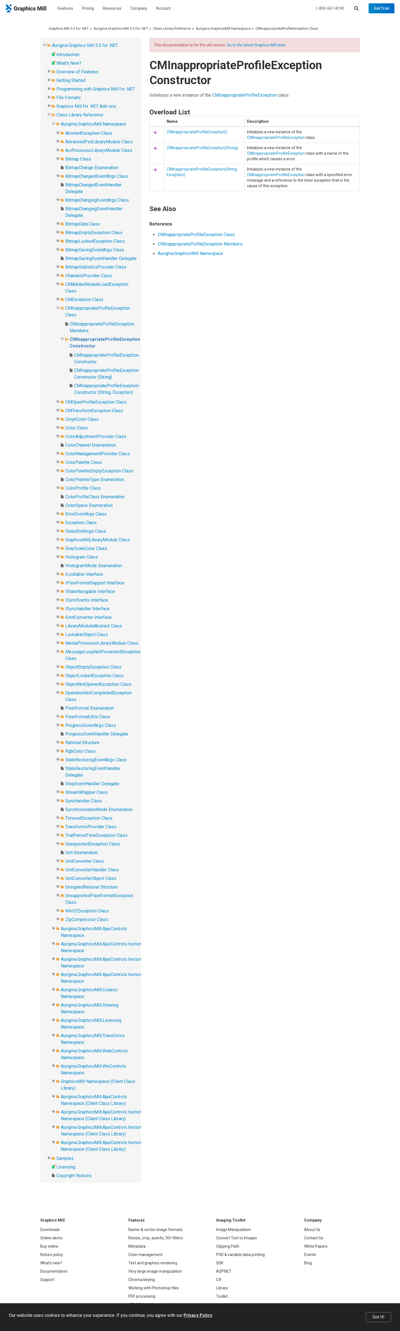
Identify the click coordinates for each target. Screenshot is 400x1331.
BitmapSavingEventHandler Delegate (101, 258)
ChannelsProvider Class (88, 275)
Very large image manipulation (155, 1271)
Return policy (51, 1254)
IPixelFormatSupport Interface (94, 583)
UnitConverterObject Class (90, 878)
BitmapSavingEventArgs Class (94, 249)
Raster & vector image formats (155, 1229)
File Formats (68, 97)
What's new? (51, 1263)
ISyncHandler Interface (87, 608)
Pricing (88, 8)
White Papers (316, 1246)
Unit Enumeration (81, 852)
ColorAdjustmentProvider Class (95, 436)
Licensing (65, 1167)
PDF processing (141, 1296)
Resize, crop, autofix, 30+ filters (155, 1238)
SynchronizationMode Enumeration (98, 809)
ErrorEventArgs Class (86, 514)
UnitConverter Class (84, 861)
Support (47, 1279)
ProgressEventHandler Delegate (96, 734)
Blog (308, 1263)
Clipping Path (227, 1246)
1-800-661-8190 (330, 8)
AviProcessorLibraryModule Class (98, 150)
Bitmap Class (78, 159)
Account (163, 8)
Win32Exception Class (87, 911)
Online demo (51, 1238)
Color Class (76, 428)
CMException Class (84, 299)
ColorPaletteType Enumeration (94, 479)
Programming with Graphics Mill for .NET (95, 89)
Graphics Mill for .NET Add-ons (86, 106)
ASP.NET (223, 1271)
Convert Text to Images (236, 1238)
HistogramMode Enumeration (93, 565)
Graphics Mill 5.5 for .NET (69, 28)
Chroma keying (141, 1279)
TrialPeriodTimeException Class (96, 835)
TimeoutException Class (88, 818)
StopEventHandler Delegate (92, 783)
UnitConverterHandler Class (92, 869)
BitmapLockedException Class (95, 241)
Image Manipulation (233, 1229)
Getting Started (71, 80)
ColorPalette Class (83, 462)
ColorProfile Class (83, 488)
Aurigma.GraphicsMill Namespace (223, 28)
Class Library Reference (172, 28)
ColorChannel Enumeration (90, 445)
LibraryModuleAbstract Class (93, 626)
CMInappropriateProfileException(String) (202, 148)
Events (310, 1254)
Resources (112, 8)
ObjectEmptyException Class (93, 667)
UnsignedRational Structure (91, 887)
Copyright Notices (73, 1175)
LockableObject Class (86, 634)
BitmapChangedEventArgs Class (96, 176)
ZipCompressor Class (86, 919)
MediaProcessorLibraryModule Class (101, 643)
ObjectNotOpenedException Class (98, 684)
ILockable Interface (84, 574)
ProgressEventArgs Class (90, 725)
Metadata (137, 1246)
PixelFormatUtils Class (87, 716)
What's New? (68, 63)
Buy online (49, 1246)
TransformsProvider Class (90, 826)
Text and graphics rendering (152, 1263)
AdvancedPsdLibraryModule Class (99, 141)
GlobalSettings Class (85, 531)
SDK (219, 1263)
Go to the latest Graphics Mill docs (256, 45)
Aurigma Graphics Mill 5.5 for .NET (121, 28)
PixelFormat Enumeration (89, 708)
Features (65, 8)
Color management (145, 1254)
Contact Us (313, 1238)
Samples (65, 1158)
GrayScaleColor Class (86, 548)
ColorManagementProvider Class (97, 453)
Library (222, 1288)
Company (138, 8)
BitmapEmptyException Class (93, 232)
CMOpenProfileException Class (96, 402)
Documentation (54, 1271)
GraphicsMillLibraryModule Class (97, 539)
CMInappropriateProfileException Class (287, 28)
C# (218, 1279)
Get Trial (381, 8)
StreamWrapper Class (86, 792)
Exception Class (81, 522)
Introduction (67, 54)
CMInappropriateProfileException (244, 95)
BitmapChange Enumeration (91, 167)
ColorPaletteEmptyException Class (99, 471)
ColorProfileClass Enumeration (95, 496)
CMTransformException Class (94, 410)
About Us (312, 1229)
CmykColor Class (82, 419)
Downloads (50, 1229)
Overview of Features (77, 71)
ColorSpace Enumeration (89, 505)
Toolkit (222, 1296)
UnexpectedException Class (92, 844)
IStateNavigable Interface (90, 591)
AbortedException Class (88, 133)
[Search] (356, 8)
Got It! (378, 1317)
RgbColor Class (80, 751)
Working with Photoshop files (153, 1288)
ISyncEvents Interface (86, 600)
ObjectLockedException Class (94, 675)
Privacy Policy (198, 1315)
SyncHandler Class (83, 801)
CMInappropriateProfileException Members (200, 244)
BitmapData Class (82, 224)
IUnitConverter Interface (88, 617)
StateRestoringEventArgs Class (96, 759)
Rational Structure (82, 742)
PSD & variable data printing (240, 1254)
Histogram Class (81, 557)
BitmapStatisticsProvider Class (95, 267)
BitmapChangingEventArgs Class (97, 200)
